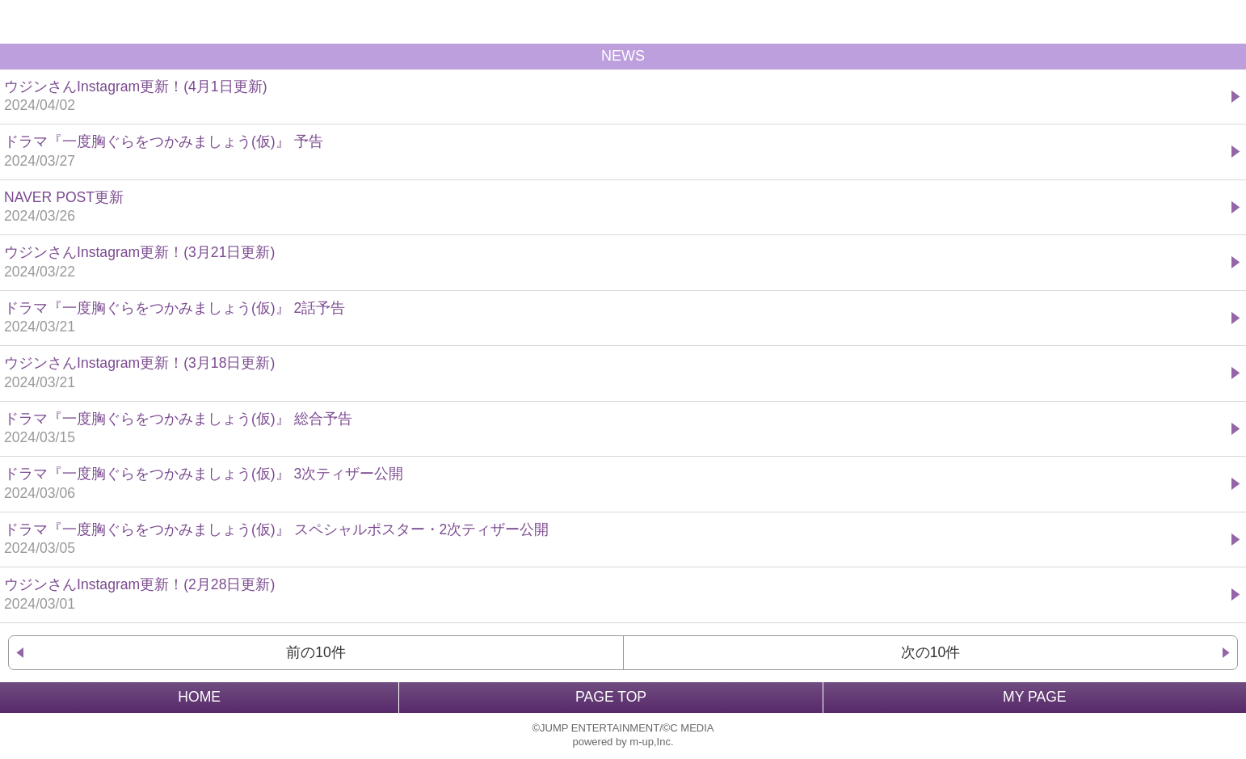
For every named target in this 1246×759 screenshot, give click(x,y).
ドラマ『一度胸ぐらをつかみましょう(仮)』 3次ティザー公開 (615, 485)
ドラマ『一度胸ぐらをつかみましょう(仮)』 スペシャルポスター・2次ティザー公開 (615, 540)
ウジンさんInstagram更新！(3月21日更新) (615, 263)
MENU (1224, 22)
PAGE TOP (610, 697)
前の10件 (316, 652)
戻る (22, 22)
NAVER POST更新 (615, 208)
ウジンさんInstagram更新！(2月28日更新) (615, 595)
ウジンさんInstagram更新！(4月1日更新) (615, 97)
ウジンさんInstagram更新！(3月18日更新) (615, 374)
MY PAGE (1035, 697)
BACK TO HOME (623, 22)
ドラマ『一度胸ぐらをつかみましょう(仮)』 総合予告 (615, 430)
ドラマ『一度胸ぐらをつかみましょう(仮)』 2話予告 (615, 319)
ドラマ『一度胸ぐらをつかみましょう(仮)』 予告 (615, 152)
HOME (199, 697)
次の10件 (931, 652)
